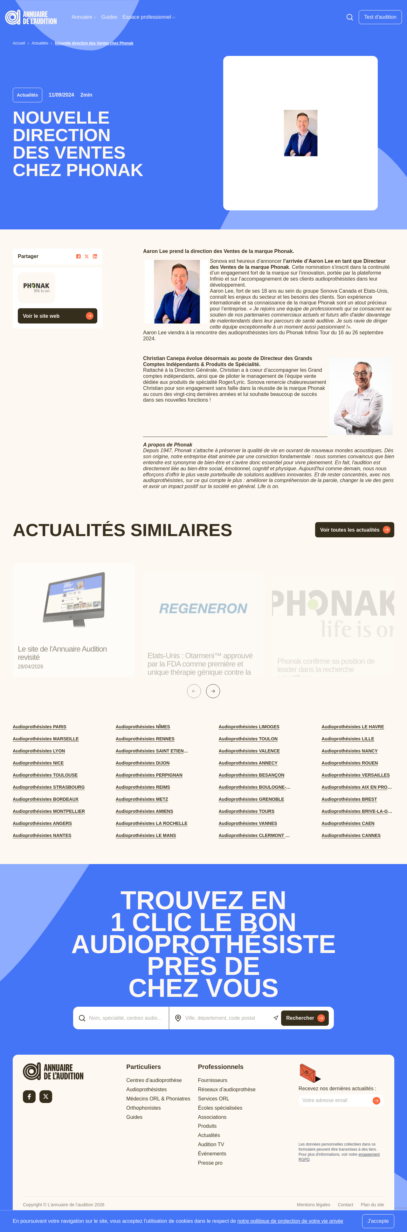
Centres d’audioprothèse (154, 1080)
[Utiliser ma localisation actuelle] (276, 1018)
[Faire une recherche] (350, 17)
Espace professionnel (148, 17)
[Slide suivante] (213, 691)
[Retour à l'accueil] (53, 1071)
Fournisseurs (212, 1080)
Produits (207, 1126)
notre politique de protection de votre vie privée (290, 1221)
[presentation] (347, 1124)
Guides (109, 17)
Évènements (212, 1153)
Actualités (209, 1135)
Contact (345, 1204)
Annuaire (84, 17)
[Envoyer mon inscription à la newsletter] (376, 1101)
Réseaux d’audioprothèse (227, 1089)
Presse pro (210, 1163)
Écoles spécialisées (220, 1108)
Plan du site (372, 1204)
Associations (212, 1117)
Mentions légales (313, 1204)
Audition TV (211, 1144)
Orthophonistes (143, 1108)
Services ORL (214, 1098)
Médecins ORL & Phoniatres (158, 1098)
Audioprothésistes (146, 1089)
